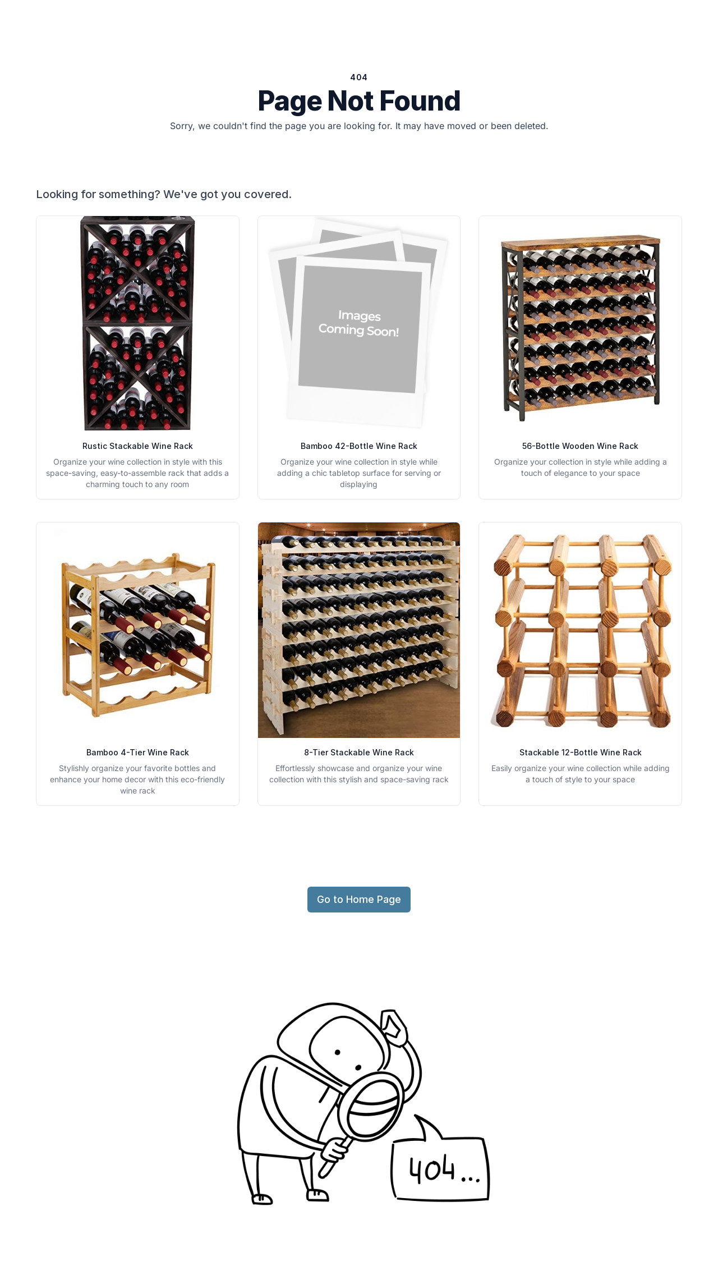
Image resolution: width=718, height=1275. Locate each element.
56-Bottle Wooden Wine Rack (580, 446)
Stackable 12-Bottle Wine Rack (580, 752)
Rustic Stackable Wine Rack (137, 446)
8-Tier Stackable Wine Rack (359, 752)
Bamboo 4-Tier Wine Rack (137, 752)
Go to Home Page (359, 899)
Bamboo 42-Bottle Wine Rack (359, 446)
